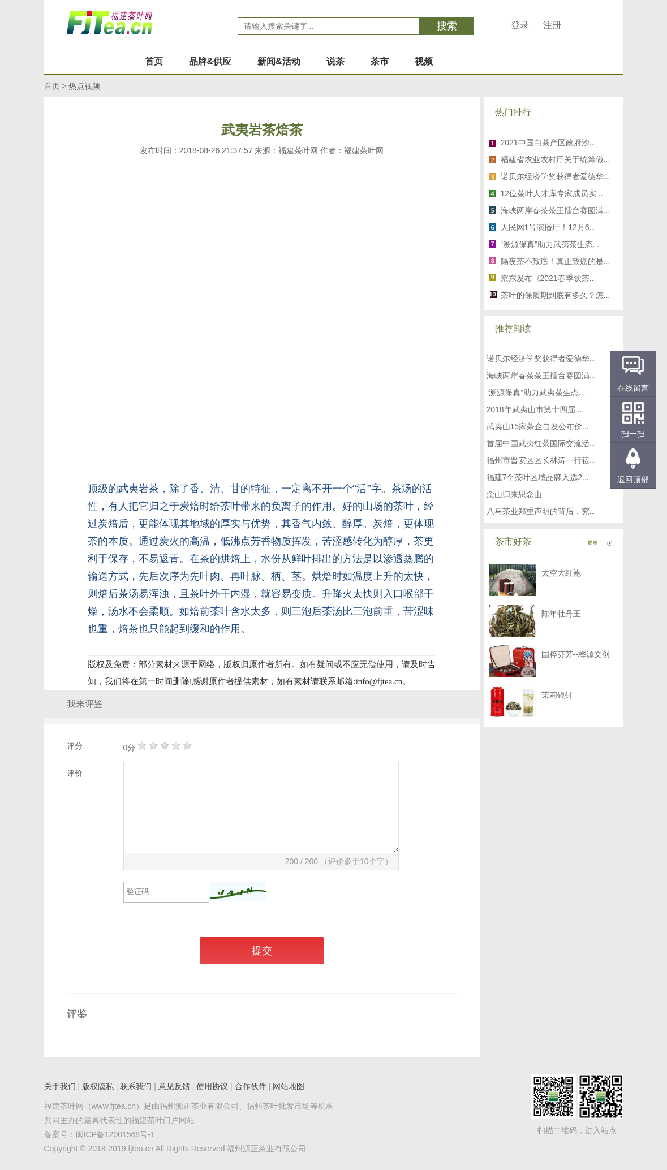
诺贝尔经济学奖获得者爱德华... (555, 176)
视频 (424, 61)
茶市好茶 (513, 541)
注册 (552, 25)
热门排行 (513, 112)
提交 (262, 950)
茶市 (380, 61)
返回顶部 (633, 479)
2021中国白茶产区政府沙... (548, 142)
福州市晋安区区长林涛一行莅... (541, 460)
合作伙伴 (250, 1086)
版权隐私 (98, 1086)
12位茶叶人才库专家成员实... (552, 193)
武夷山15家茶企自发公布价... (538, 426)
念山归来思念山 (514, 494)
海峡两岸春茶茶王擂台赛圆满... (555, 210)
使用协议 (212, 1086)
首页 (154, 61)
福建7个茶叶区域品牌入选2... (538, 477)
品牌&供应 (210, 61)
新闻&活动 (278, 61)
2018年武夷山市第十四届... (534, 409)
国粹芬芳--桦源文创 (575, 654)
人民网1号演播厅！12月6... (548, 227)
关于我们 (60, 1086)
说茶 (335, 61)
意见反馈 (174, 1086)
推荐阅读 (513, 328)
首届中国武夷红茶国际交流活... (541, 443)
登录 (520, 25)
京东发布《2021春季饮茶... (548, 278)
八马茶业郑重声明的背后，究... (541, 511)
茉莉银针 (557, 695)
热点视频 (84, 85)
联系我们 (136, 1086)
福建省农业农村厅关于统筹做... (555, 159)
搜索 (447, 26)
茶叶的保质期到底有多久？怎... (555, 295)
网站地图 (288, 1086)
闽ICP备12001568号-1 (115, 1134)
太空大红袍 (561, 572)
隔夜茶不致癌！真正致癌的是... (555, 261)
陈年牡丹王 (561, 613)
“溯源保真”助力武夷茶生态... (550, 244)
